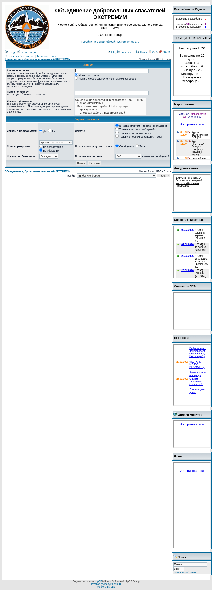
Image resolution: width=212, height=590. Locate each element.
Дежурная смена (186, 168)
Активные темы (46, 56)
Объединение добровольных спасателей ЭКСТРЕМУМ (37, 59)
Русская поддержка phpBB (106, 584)
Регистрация (26, 52)
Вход (10, 52)
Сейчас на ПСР (185, 286)
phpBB (98, 581)
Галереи (124, 52)
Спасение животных (189, 220)
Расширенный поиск (184, 572)
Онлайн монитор (190, 415)
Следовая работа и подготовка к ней (110, 112)
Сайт (153, 52)
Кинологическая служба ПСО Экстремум (110, 106)
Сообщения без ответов (19, 56)
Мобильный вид (106, 586)
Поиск (142, 52)
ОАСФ (164, 52)
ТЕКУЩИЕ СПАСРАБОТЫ (192, 38)
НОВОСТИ (181, 338)
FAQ (112, 52)
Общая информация (110, 103)
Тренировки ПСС (110, 109)
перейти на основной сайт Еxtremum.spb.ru (110, 41)
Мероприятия (184, 104)
